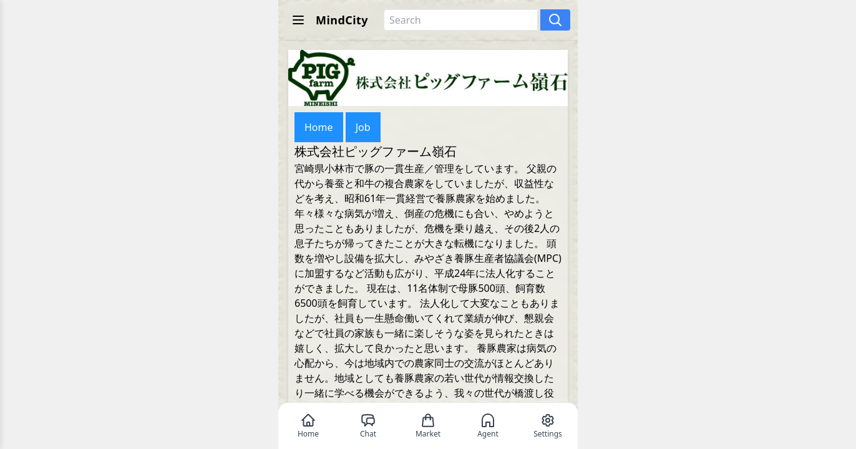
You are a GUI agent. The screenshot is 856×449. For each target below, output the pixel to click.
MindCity (342, 19)
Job (363, 127)
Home (318, 127)
